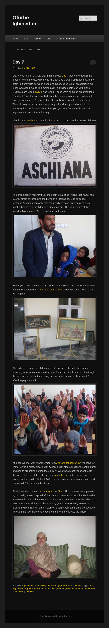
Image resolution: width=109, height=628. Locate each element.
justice (71, 585)
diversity (42, 585)
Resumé (37, 38)
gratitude (62, 585)
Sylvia (38, 91)
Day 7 (18, 62)
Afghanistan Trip (29, 585)
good (67, 588)
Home (16, 38)
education (52, 585)
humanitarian (77, 588)
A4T (91, 585)
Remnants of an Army (50, 289)
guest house (61, 475)
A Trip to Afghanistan (66, 38)
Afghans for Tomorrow (68, 462)
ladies (78, 585)
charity (60, 588)
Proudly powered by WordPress (54, 616)
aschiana (52, 588)
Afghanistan (18, 588)
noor (21, 591)
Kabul (15, 591)
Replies (29, 591)
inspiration (90, 588)
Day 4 (65, 75)
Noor (60, 491)
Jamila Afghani (46, 491)
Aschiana (32, 120)
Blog (49, 38)
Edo (26, 38)
